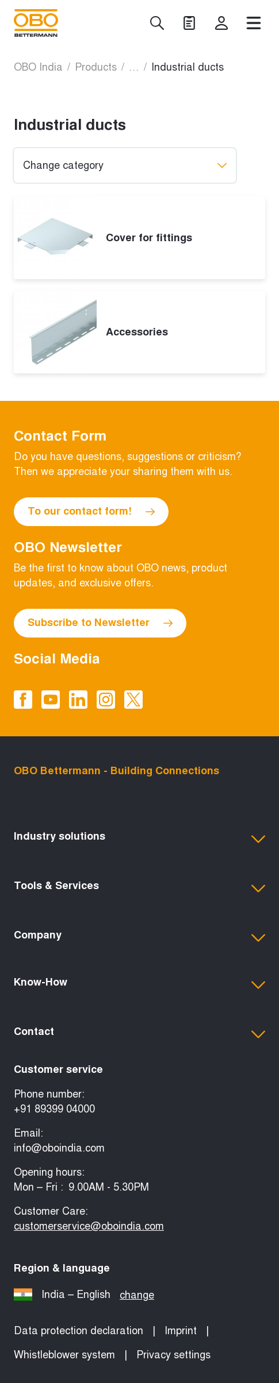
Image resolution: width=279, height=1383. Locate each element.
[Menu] (253, 23)
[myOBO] (221, 23)
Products (96, 67)
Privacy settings (173, 1355)
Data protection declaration (78, 1330)
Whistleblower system (64, 1355)
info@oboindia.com (59, 1148)
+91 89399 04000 (54, 1109)
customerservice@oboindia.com (89, 1226)
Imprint (181, 1330)
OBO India (38, 67)
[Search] (157, 23)
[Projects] (189, 23)
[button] (139, 839)
